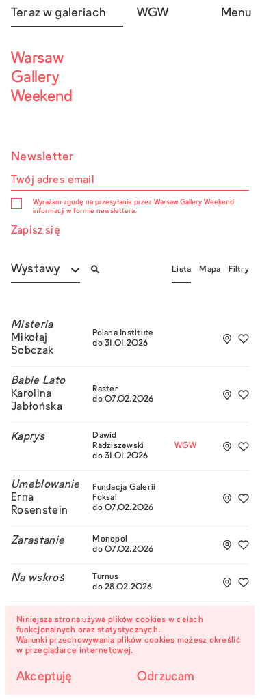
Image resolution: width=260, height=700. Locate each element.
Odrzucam (165, 677)
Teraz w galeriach (58, 13)
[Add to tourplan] (227, 339)
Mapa (209, 270)
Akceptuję (44, 677)
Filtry (239, 270)
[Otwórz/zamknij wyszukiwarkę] (95, 269)
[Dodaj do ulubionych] (243, 339)
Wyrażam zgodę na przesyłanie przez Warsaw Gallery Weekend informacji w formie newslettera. (133, 206)
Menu (235, 13)
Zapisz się (35, 230)
